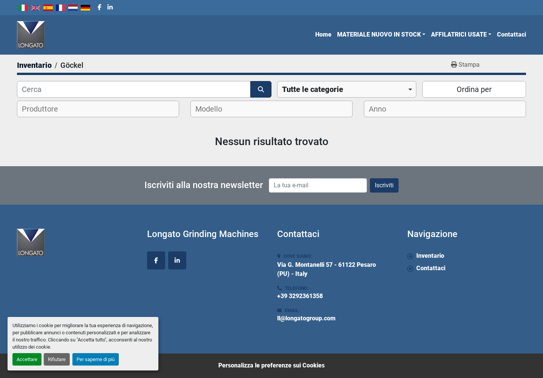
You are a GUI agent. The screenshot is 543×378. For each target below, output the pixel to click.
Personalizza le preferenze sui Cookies (271, 365)
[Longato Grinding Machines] (76, 242)
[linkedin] (110, 7)
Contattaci (511, 34)
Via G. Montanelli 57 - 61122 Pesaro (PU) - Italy (326, 269)
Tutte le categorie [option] (312, 89)
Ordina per (474, 89)
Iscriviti (384, 185)
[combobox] (346, 89)
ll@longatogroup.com (306, 318)
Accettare (27, 359)
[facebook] (99, 7)
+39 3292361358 (300, 296)
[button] (381, 34)
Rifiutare (57, 359)
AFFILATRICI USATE (459, 34)
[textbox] (44, 109)
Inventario (430, 255)
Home (323, 34)
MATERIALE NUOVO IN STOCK (379, 34)
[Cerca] (133, 89)
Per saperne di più (96, 359)
